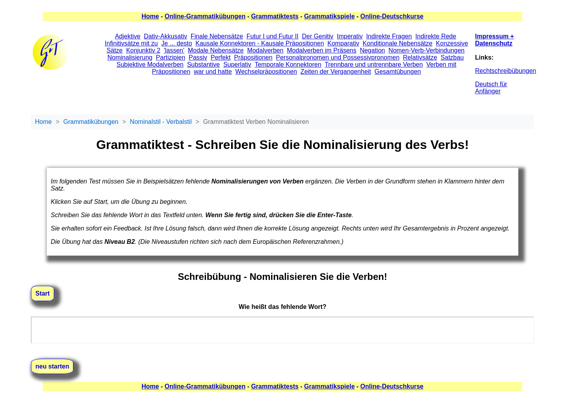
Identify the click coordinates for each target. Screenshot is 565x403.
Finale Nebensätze (217, 36)
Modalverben (265, 50)
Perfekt (221, 57)
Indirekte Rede (436, 36)
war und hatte (213, 71)
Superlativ (237, 64)
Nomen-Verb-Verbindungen (426, 50)
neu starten (52, 366)
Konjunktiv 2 (143, 50)
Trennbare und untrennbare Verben (373, 64)
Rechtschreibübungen (505, 70)
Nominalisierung (130, 57)
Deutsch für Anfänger (491, 87)
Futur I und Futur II (272, 36)
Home (150, 16)
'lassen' (174, 50)
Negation (372, 50)
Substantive (203, 64)
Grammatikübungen (90, 121)
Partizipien (170, 57)
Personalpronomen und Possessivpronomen (337, 57)
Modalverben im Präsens (321, 50)
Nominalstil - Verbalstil (160, 121)
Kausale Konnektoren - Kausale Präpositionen (259, 43)
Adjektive (127, 36)
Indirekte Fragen (389, 36)
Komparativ (343, 43)
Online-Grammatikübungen (204, 16)
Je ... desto (176, 43)
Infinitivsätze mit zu (131, 43)
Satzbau (452, 57)
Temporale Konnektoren (288, 64)
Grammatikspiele (329, 16)
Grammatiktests (275, 16)
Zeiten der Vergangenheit (336, 71)
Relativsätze (420, 57)
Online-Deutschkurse (391, 16)
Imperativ (350, 36)
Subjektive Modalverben (150, 64)
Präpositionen (253, 57)
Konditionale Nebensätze (397, 43)
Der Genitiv (318, 36)
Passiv (198, 57)
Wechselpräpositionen (266, 71)
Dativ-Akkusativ (165, 36)
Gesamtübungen (397, 71)
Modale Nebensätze (216, 50)
